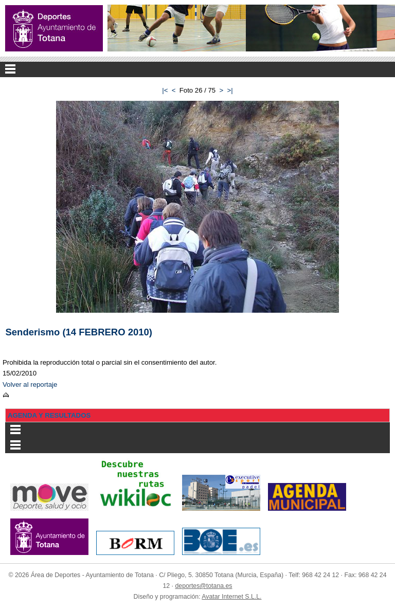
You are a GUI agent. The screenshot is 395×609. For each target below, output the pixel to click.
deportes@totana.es (203, 585)
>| (230, 90)
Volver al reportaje (30, 384)
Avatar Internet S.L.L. (231, 596)
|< (165, 90)
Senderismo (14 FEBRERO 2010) (79, 332)
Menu (197, 69)
